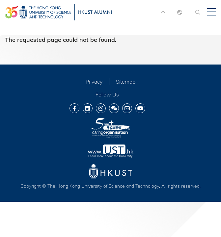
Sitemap (125, 81)
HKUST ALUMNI (95, 12)
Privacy (94, 81)
